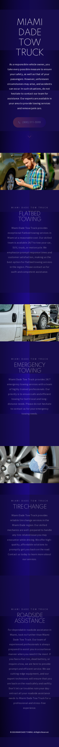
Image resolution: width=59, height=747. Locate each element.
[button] (29, 123)
